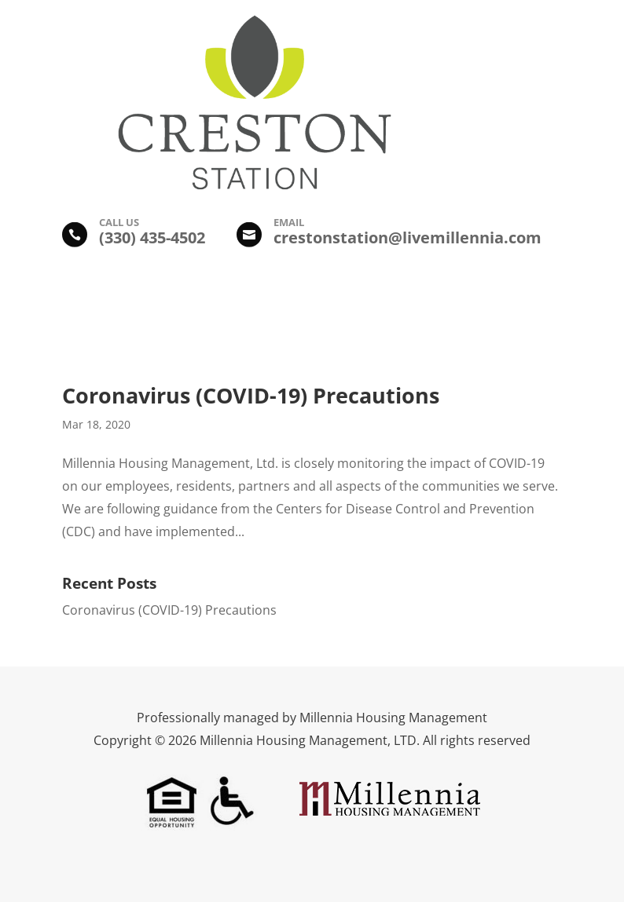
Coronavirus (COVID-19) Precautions (250, 395)
